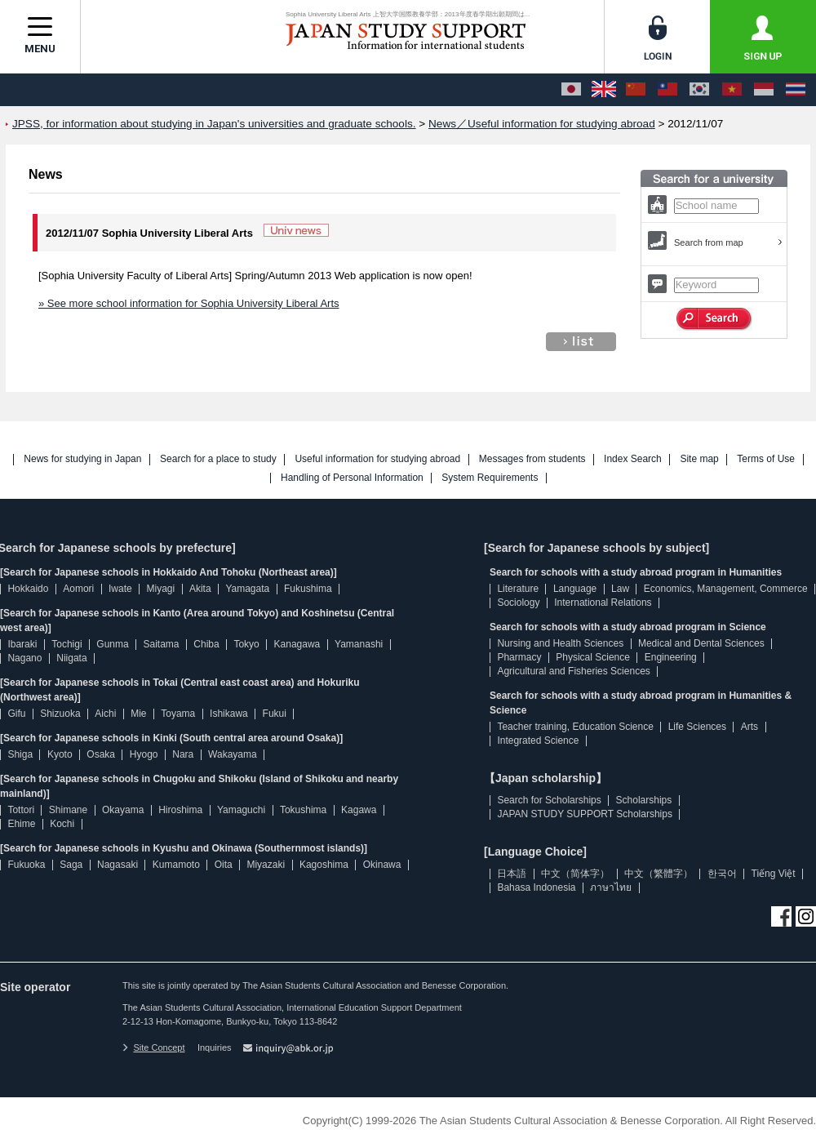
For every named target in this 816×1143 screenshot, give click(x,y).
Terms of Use (766, 459)
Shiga (20, 754)
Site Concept (153, 1047)
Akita (200, 588)
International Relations (602, 602)
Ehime (21, 823)
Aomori (78, 588)
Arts (749, 726)
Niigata (71, 658)
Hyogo (144, 754)
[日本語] (571, 90)
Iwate (120, 588)
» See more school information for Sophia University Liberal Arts (188, 303)
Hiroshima (180, 810)
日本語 (511, 873)
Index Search (633, 459)
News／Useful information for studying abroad (541, 124)
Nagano (24, 658)
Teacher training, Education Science (575, 726)
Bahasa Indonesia (536, 887)
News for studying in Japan (82, 459)
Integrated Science (538, 740)
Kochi (62, 823)
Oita (224, 864)
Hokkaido (27, 588)
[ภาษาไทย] (795, 90)
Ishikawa (229, 713)
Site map (699, 459)
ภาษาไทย (611, 887)
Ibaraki (22, 644)
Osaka (100, 754)
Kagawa (358, 810)
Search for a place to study (218, 459)
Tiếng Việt (774, 873)
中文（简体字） (575, 873)
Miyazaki (265, 864)
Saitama (161, 644)
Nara (182, 754)
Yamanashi (359, 644)
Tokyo (246, 644)
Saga (71, 864)
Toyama (178, 713)
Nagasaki (117, 864)
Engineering (671, 657)
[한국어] (699, 90)
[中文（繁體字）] (667, 90)
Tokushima (303, 810)
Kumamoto (176, 864)
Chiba (206, 644)
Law (620, 588)
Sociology (518, 602)
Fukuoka (26, 864)
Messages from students (532, 459)
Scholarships (644, 800)
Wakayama (232, 754)
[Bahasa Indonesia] (764, 90)
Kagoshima (323, 864)
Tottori (20, 810)
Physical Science (593, 657)
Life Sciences (697, 726)
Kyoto (60, 754)
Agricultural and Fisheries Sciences (573, 671)
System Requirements (489, 478)
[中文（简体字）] (635, 90)
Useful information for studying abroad (377, 459)
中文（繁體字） (658, 873)
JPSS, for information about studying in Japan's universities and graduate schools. (214, 124)
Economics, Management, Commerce (726, 588)
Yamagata (247, 588)
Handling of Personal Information (352, 478)
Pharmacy (519, 657)
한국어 (722, 873)
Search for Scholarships (549, 800)
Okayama (123, 810)
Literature (518, 588)
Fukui (274, 713)
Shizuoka (60, 713)
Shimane (68, 810)
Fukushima (308, 588)
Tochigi (66, 644)
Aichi (105, 713)
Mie (138, 713)
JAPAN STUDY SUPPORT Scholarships (584, 814)
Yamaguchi (241, 810)
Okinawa (382, 864)
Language (574, 588)
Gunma (112, 644)
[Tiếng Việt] (732, 90)
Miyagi (160, 588)
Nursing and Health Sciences (560, 643)
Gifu (16, 713)
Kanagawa (297, 644)
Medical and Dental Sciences (701, 643)
